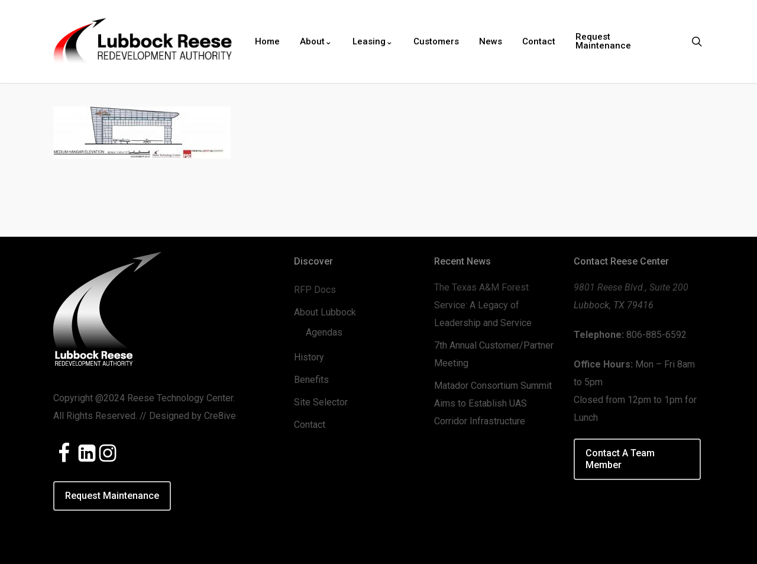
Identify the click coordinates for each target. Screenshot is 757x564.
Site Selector (321, 402)
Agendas (324, 332)
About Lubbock (325, 312)
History (309, 357)
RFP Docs (315, 289)
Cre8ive (220, 415)
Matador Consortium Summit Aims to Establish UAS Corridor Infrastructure (493, 403)
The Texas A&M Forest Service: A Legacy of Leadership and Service (483, 305)
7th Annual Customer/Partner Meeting (494, 354)
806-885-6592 (656, 334)
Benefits (311, 379)
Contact (309, 424)
